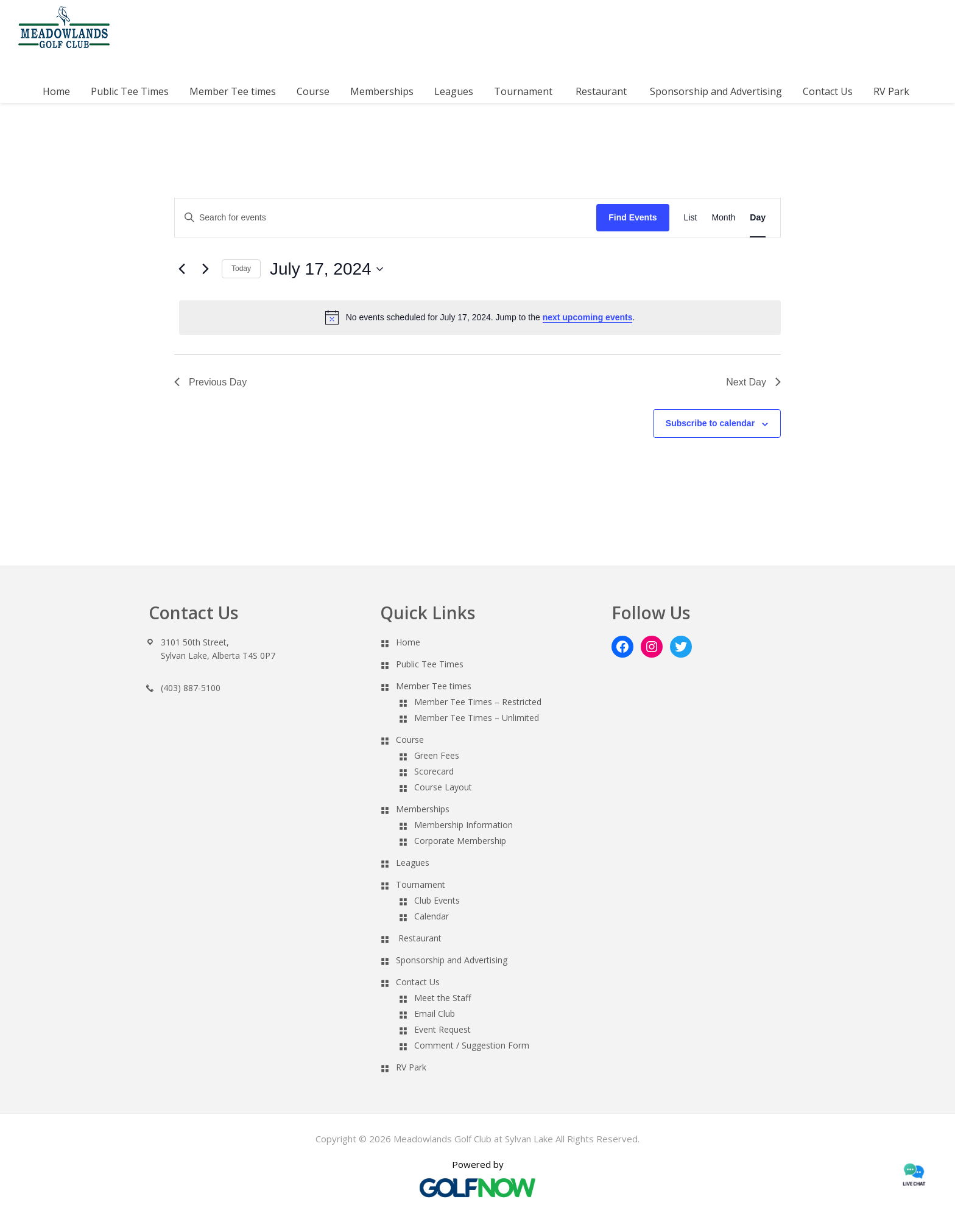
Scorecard (434, 771)
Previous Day (210, 382)
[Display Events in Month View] (723, 218)
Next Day (753, 382)
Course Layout (443, 787)
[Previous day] (181, 269)
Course (410, 739)
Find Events (632, 217)
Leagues (412, 862)
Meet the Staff (442, 997)
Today (241, 268)
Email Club (434, 1013)
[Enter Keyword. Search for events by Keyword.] (385, 218)
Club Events (437, 900)
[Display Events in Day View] (758, 218)
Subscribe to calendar (710, 423)
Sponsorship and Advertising (451, 960)
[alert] (480, 317)
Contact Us (418, 982)
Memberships (422, 809)
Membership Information (463, 825)
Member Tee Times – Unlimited (476, 717)
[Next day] (205, 269)
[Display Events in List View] (690, 218)
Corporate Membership (460, 840)
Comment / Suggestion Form (471, 1045)
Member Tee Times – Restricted (477, 702)
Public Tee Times (429, 664)
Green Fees (436, 755)
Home (408, 642)
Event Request (442, 1029)
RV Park (411, 1067)
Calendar (431, 916)
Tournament (420, 884)
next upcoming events (588, 317)
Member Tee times (433, 686)
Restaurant (420, 938)
